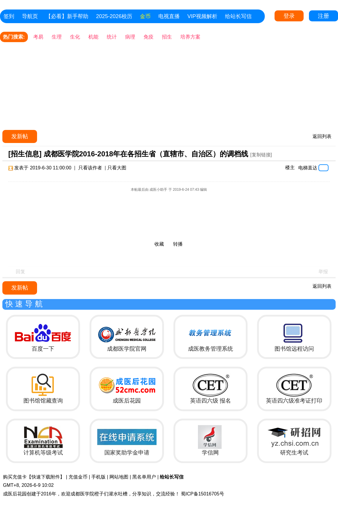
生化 (75, 37)
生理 (57, 37)
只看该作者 (90, 167)
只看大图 (116, 167)
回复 (20, 271)
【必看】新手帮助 (67, 16)
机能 (93, 37)
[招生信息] (25, 154)
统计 (112, 37)
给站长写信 (238, 16)
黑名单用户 (144, 476)
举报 (323, 271)
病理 (130, 37)
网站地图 (118, 476)
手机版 (98, 476)
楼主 (290, 167)
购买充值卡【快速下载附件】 (34, 476)
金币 (145, 16)
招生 (167, 37)
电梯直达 (307, 167)
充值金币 (77, 476)
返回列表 (322, 136)
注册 (323, 16)
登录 (289, 16)
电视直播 (169, 16)
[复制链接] (261, 154)
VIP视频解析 (202, 16)
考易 (38, 37)
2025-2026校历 (114, 16)
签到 (9, 16)
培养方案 (190, 37)
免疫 (149, 37)
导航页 (30, 16)
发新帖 (19, 136)
